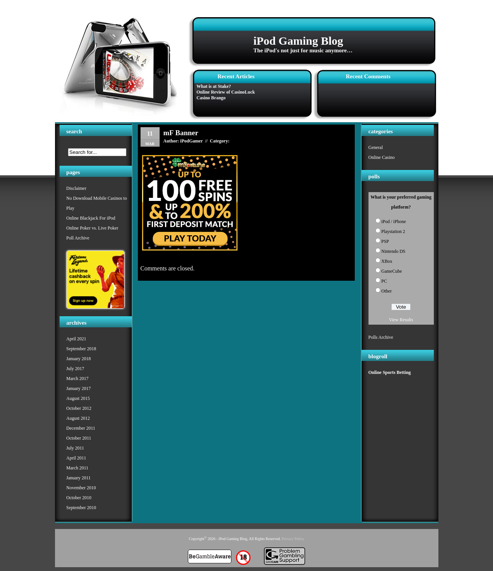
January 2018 (78, 358)
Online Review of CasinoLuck (226, 92)
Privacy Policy (293, 539)
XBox (387, 261)
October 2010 (79, 497)
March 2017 (77, 378)
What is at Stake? (214, 86)
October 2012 (79, 408)
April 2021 (76, 338)
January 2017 (78, 388)
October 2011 (78, 438)
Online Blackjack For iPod (90, 218)
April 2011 (76, 458)
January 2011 (78, 477)
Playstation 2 (393, 231)
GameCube (391, 271)
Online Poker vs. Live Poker (92, 228)
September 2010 (81, 507)
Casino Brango (211, 97)
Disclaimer (76, 188)
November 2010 (81, 487)
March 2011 (77, 468)
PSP (385, 241)
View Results (401, 319)
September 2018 (81, 348)
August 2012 (78, 418)
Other (386, 291)
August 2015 (78, 398)
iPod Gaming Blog (298, 40)
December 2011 (80, 428)
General (376, 147)
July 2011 (75, 448)
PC (384, 281)
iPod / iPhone (393, 221)
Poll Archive (77, 238)
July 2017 (75, 368)
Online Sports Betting (390, 372)
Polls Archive (381, 337)
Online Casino (382, 157)
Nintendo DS (393, 251)
